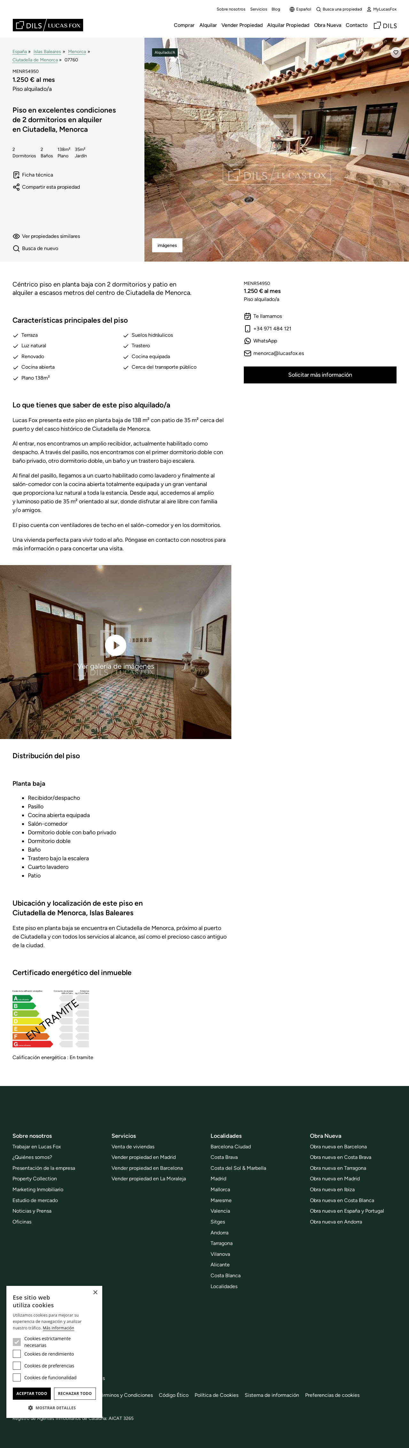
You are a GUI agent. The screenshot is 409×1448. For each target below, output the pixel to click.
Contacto (356, 25)
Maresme (221, 1200)
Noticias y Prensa (31, 1211)
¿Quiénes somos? (32, 1157)
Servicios (258, 9)
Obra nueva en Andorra (336, 1222)
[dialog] (54, 1352)
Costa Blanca (226, 1275)
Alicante (220, 1265)
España (19, 51)
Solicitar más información (320, 374)
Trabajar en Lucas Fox (36, 1147)
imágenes (167, 245)
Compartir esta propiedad (46, 187)
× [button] (95, 1292)
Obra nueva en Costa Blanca (342, 1200)
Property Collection (34, 1179)
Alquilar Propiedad (288, 25)
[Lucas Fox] (47, 25)
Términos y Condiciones (125, 1395)
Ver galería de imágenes (115, 652)
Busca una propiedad (339, 9)
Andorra (219, 1233)
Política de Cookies (216, 1395)
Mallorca (220, 1189)
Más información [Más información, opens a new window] (58, 1328)
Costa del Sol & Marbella (238, 1168)
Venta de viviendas (133, 1147)
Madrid (218, 1179)
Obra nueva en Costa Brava (340, 1157)
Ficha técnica (32, 175)
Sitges (218, 1222)
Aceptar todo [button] (31, 1393)
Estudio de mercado (35, 1200)
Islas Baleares (47, 51)
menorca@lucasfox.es (274, 353)
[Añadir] (395, 52)
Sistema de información (272, 1395)
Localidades (224, 1286)
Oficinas (21, 1222)
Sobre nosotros (231, 9)
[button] (54, 1408)
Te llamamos (263, 316)
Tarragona (222, 1243)
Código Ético (174, 1395)
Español (300, 9)
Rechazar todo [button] (75, 1393)
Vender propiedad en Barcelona (147, 1168)
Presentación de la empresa (43, 1168)
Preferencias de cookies (332, 1395)
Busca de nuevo (35, 248)
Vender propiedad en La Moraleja (149, 1179)
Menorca (77, 51)
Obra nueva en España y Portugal (347, 1211)
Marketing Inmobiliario (37, 1189)
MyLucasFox (382, 9)
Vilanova (220, 1254)
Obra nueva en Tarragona (338, 1168)
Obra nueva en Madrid (335, 1179)
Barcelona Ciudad (231, 1147)
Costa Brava (224, 1157)
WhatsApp (260, 341)
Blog (276, 9)
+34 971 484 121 (267, 329)
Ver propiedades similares (46, 236)
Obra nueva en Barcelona (338, 1147)
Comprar (184, 25)
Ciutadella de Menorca (35, 60)
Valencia (220, 1211)
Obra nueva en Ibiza (332, 1189)
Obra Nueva (327, 25)
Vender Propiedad (242, 25)
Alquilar (208, 25)
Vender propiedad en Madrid (144, 1157)
